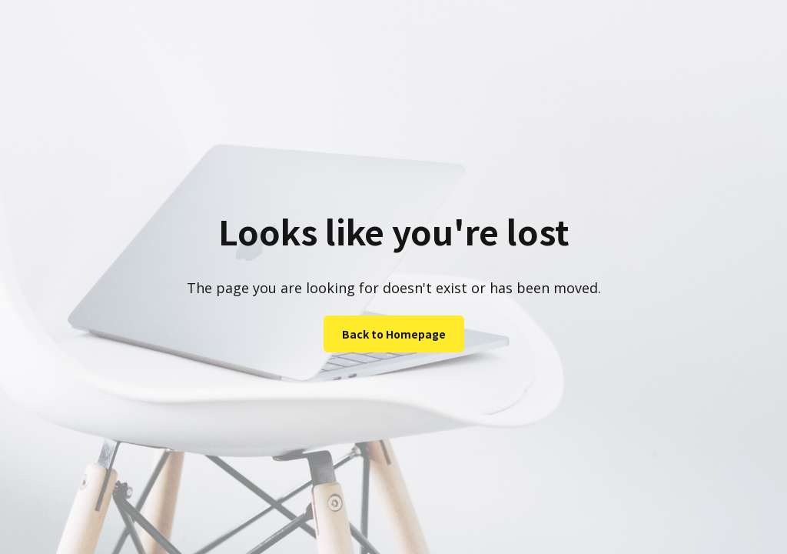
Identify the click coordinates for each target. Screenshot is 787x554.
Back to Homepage (394, 334)
